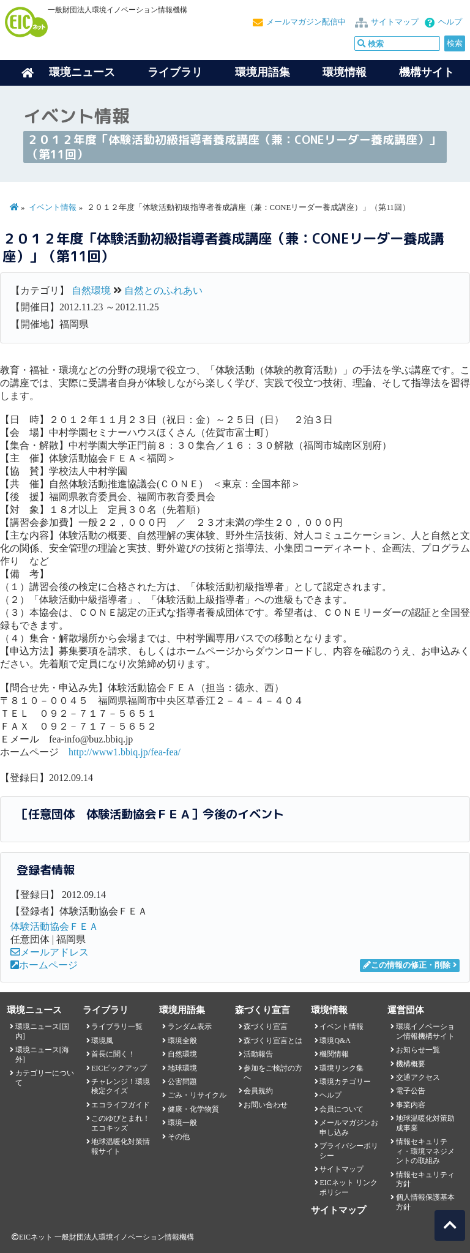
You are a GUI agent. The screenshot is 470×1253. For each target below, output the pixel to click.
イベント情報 (52, 207)
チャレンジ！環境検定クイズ (120, 1086)
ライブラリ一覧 (117, 1026)
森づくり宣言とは (273, 1040)
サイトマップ (395, 22)
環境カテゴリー (345, 1081)
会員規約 (258, 1091)
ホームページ (44, 965)
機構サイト (426, 72)
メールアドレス (49, 952)
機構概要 (410, 1064)
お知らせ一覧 (418, 1049)
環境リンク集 (341, 1068)
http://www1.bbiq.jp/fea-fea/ (125, 752)
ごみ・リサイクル (197, 1095)
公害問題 (182, 1081)
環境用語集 (262, 72)
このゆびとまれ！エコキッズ (120, 1123)
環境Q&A (334, 1040)
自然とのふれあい (163, 290)
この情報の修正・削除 (406, 965)
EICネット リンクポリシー (348, 1187)
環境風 (102, 1040)
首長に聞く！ (113, 1054)
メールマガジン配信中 (306, 22)
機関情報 (334, 1054)
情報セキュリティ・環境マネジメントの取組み (425, 1151)
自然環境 (91, 290)
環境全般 (182, 1040)
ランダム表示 (190, 1026)
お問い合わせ (266, 1105)
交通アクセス (418, 1077)
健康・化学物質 (193, 1109)
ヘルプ (450, 22)
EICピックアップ (119, 1068)
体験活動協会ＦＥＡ (54, 926)
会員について (341, 1109)
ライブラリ (175, 72)
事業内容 (410, 1105)
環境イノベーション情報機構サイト (425, 1031)
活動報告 (258, 1054)
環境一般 (182, 1122)
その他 (179, 1136)
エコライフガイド (120, 1105)
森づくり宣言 (266, 1026)
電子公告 (410, 1091)
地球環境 (182, 1068)
